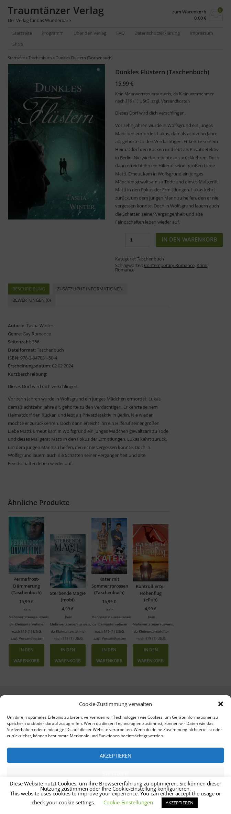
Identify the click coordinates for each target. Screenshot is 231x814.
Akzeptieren (115, 755)
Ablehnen (115, 774)
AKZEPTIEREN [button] (180, 803)
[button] (220, 703)
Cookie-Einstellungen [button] (128, 802)
